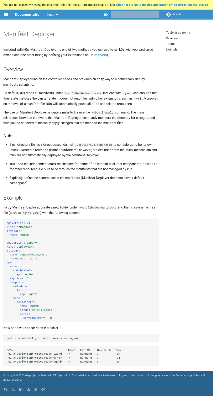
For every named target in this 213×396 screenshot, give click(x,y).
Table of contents (178, 32)
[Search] (135, 14)
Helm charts (98, 55)
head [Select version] (50, 15)
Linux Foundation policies (184, 375)
